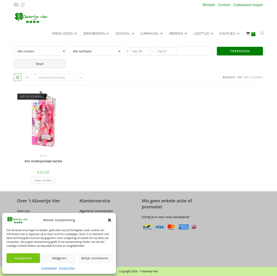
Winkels (209, 4)
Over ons (23, 211)
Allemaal (256, 77)
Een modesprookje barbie (43, 161)
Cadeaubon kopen (248, 4)
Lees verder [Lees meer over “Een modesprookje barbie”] (43, 180)
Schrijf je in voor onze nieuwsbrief (165, 217)
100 (239, 77)
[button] (109, 220)
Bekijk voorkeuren (94, 258)
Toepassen (240, 51)
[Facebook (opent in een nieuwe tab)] (16, 5)
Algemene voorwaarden (96, 211)
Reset (40, 64)
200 (246, 77)
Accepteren (23, 258)
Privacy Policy (67, 268)
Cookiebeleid (48, 268)
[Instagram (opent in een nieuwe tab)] (22, 5)
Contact (224, 4)
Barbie (43, 155)
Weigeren (59, 258)
